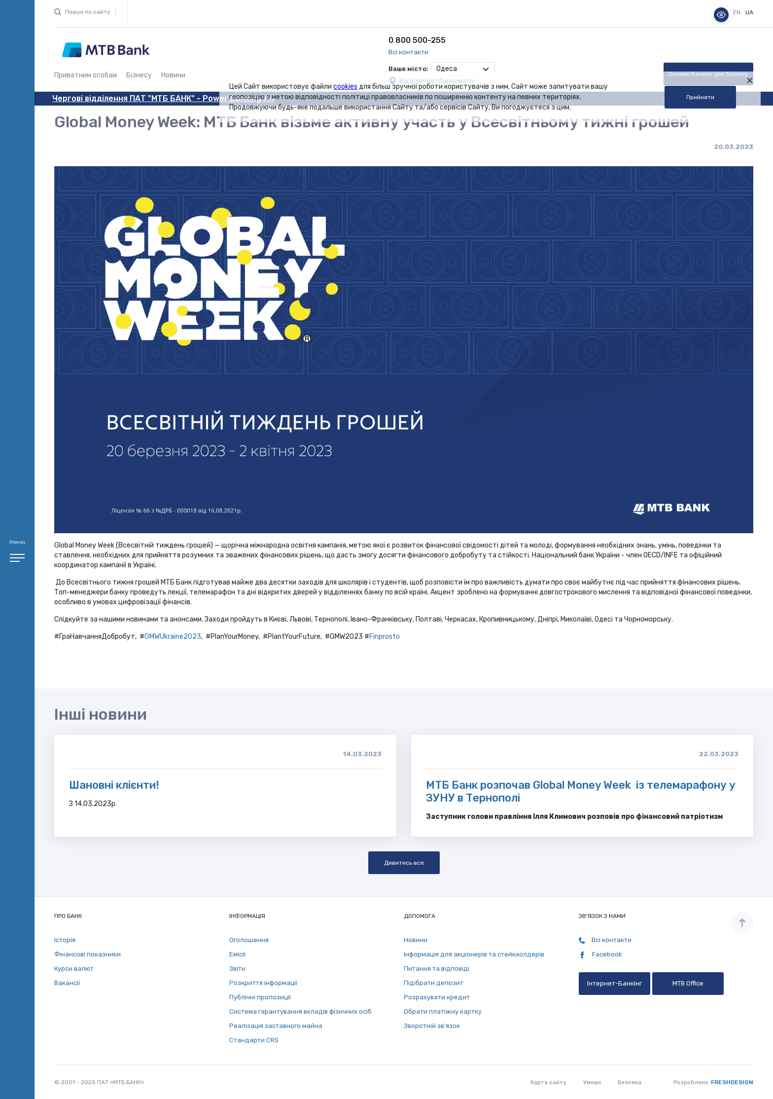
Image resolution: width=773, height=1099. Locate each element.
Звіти (237, 968)
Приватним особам (85, 75)
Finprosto (384, 636)
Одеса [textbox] (446, 69)
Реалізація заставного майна (275, 1025)
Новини (173, 75)
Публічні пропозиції (260, 997)
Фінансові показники (87, 954)
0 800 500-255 (417, 40)
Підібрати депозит (433, 983)
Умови (592, 1082)
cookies (345, 86)
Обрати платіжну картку (443, 1011)
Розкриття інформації (263, 983)
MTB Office (687, 983)
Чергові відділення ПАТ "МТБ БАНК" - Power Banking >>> (163, 98)
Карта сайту (548, 1082)
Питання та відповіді (436, 968)
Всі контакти (408, 52)
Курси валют (74, 968)
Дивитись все (404, 862)
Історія (64, 940)
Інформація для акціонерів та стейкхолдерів (474, 954)
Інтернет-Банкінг (614, 983)
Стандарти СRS (254, 1040)
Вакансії (67, 983)
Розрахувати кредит (437, 997)
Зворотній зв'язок (432, 1025)
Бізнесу (139, 75)
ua (749, 12)
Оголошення (249, 940)
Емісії (237, 954)
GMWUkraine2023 (172, 636)
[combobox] (463, 69)
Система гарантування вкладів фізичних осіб (300, 1011)
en (737, 12)
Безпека (629, 1082)
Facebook (600, 954)
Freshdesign (732, 1082)
